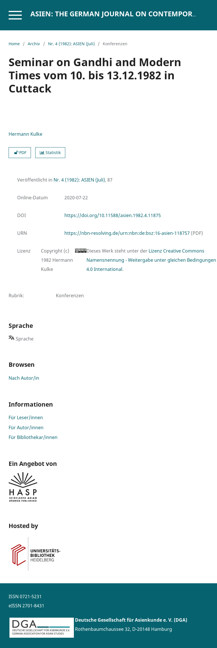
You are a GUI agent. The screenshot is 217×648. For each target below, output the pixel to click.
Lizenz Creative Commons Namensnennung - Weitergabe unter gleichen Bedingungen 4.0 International (151, 260)
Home (14, 43)
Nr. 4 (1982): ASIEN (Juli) (71, 43)
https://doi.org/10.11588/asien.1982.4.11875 (112, 215)
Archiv (34, 43)
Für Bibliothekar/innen (33, 437)
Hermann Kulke (25, 134)
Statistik (50, 152)
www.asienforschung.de (101, 638)
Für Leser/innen (26, 417)
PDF (19, 152)
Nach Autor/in (24, 378)
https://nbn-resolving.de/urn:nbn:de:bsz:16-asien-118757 (127, 233)
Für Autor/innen (26, 427)
